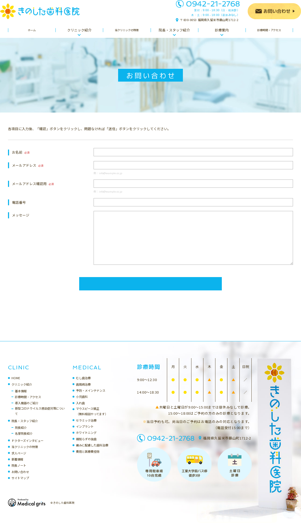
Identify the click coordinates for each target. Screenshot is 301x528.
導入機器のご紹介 (26, 408)
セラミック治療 (86, 425)
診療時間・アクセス (28, 402)
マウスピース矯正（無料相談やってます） (92, 416)
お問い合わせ (20, 477)
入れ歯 (80, 408)
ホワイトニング (86, 438)
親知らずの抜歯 (86, 444)
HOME (15, 383)
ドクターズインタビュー (27, 446)
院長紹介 (21, 433)
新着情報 (17, 464)
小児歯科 (82, 402)
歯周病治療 (83, 389)
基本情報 (21, 396)
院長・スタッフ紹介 (24, 426)
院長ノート (18, 471)
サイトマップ (20, 483)
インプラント (85, 432)
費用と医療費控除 (87, 457)
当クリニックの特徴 (24, 452)
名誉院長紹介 (24, 439)
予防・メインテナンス (90, 396)
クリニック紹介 (21, 389)
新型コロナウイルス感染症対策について (40, 416)
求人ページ (18, 458)
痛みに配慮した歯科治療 (92, 450)
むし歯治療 (83, 383)
